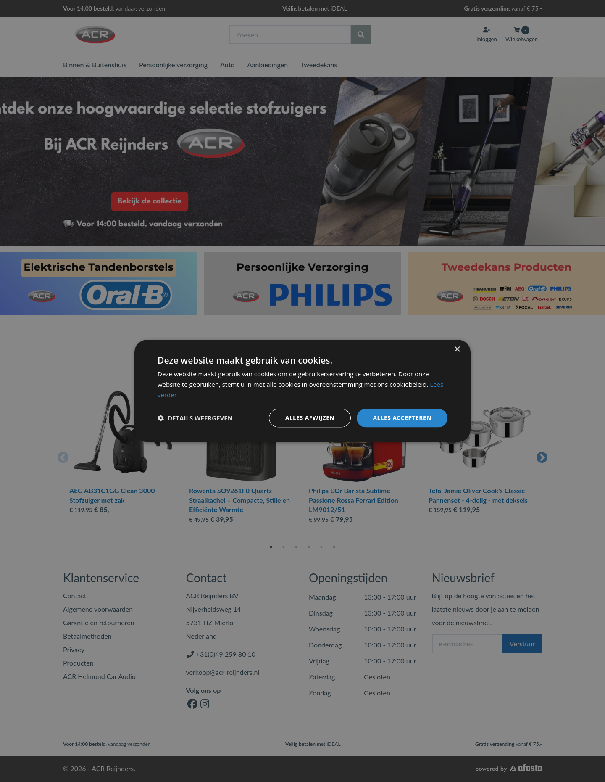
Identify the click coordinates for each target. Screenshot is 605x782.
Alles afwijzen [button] (310, 418)
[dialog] (302, 391)
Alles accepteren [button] (402, 418)
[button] (195, 418)
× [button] (457, 349)
